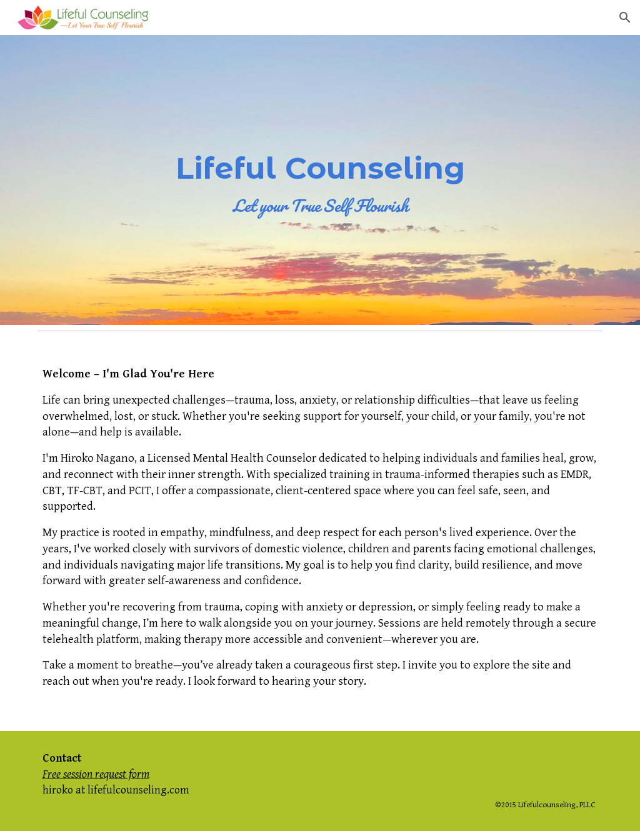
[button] (625, 17)
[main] (320, 180)
